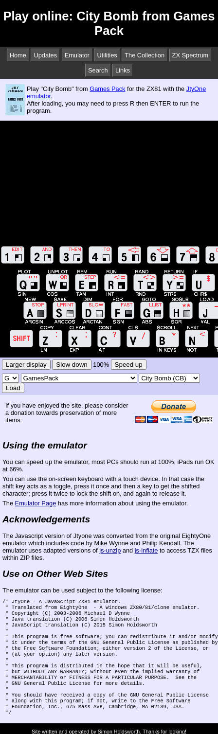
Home (18, 55)
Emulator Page (35, 503)
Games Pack (107, 88)
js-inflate (146, 550)
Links (122, 70)
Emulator (77, 55)
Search (98, 70)
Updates (45, 55)
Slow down (71, 364)
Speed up (129, 364)
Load (13, 388)
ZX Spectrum (190, 55)
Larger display (26, 364)
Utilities (107, 55)
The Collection (144, 55)
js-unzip (110, 550)
